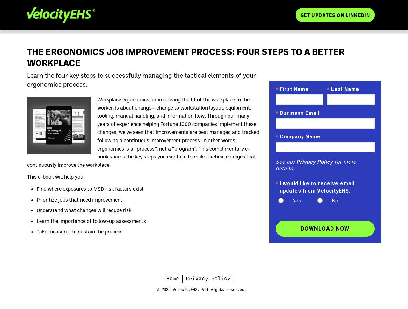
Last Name (343, 89)
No (335, 201)
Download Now (325, 228)
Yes (297, 201)
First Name (292, 89)
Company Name (298, 137)
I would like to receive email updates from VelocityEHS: (315, 187)
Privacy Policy (314, 162)
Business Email (297, 113)
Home (172, 279)
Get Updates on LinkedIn (335, 14)
